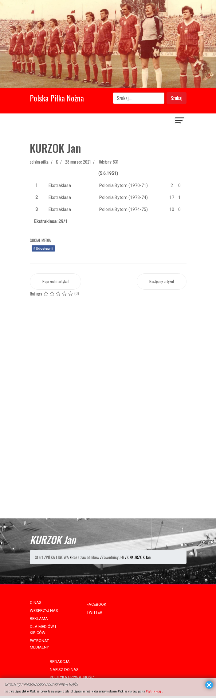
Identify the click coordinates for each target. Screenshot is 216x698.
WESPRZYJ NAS (44, 610)
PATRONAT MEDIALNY (39, 643)
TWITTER (94, 612)
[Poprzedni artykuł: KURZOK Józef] (55, 281)
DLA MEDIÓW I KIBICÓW (43, 629)
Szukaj (177, 98)
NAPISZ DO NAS (64, 669)
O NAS (35, 602)
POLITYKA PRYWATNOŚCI (72, 677)
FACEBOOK (96, 604)
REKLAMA (39, 618)
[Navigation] (180, 121)
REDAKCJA (60, 661)
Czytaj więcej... (154, 691)
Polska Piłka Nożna (57, 98)
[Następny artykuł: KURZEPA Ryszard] (162, 281)
